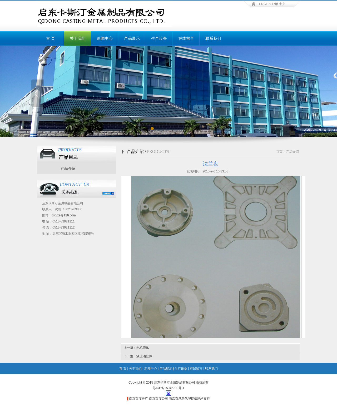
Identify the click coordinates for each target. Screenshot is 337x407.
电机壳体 (142, 348)
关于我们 (78, 38)
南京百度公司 (158, 398)
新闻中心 (105, 38)
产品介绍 (68, 168)
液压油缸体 (144, 356)
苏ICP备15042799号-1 (168, 388)
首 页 (50, 38)
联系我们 (213, 38)
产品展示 (132, 38)
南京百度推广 (138, 398)
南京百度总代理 (180, 398)
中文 (279, 4)
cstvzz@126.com (64, 215)
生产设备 (159, 38)
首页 (279, 151)
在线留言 (186, 38)
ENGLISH (266, 4)
